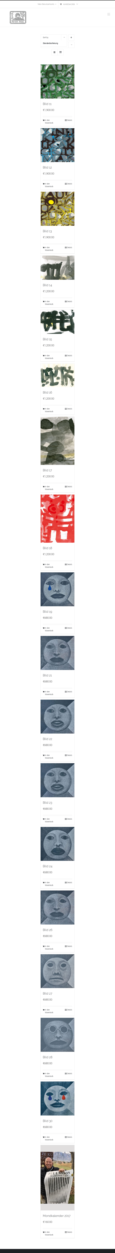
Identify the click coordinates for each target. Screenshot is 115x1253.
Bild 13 (47, 231)
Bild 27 (47, 993)
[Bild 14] (58, 267)
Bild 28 (47, 1057)
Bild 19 (47, 611)
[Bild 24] (58, 844)
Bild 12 (47, 167)
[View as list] (60, 52)
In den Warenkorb (49, 121)
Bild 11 (47, 104)
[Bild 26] (58, 908)
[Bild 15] (58, 321)
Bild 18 (47, 548)
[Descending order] (71, 37)
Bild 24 (47, 866)
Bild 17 (47, 470)
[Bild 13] (58, 209)
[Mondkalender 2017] (58, 1177)
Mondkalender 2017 (57, 1216)
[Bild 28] (58, 1035)
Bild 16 (47, 392)
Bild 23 (47, 802)
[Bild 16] (58, 375)
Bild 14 (47, 285)
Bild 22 (47, 739)
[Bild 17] (58, 441)
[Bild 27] (58, 971)
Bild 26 (47, 930)
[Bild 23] (58, 780)
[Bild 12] (58, 145)
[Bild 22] (58, 717)
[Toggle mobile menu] (109, 14)
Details (69, 120)
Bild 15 (47, 339)
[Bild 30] (58, 1098)
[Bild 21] (58, 653)
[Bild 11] (58, 81)
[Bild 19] (58, 589)
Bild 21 (47, 675)
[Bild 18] (58, 519)
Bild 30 (47, 1121)
